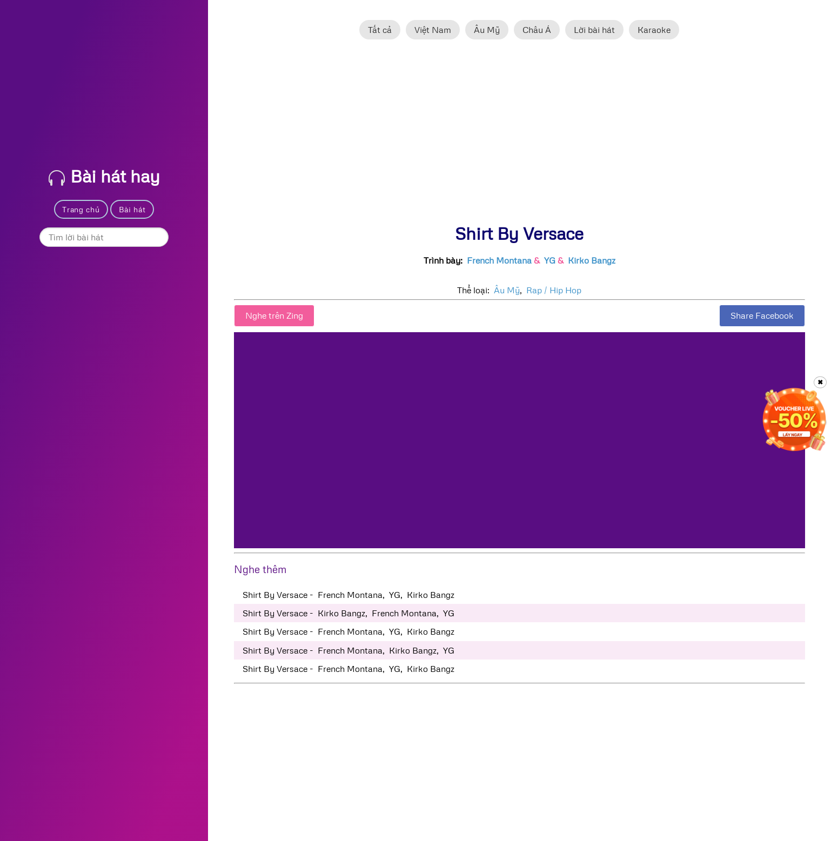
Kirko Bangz (591, 260)
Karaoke (654, 29)
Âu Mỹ (487, 29)
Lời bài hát (594, 29)
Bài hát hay (104, 175)
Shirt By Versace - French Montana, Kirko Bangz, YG (348, 650)
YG (549, 260)
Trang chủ (80, 209)
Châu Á (536, 29)
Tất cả (380, 29)
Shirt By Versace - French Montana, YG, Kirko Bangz (348, 594)
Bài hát (132, 209)
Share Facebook (762, 315)
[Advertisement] (520, 136)
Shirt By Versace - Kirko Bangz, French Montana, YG (348, 613)
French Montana (499, 260)
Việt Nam (432, 29)
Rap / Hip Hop (553, 290)
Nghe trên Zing (274, 315)
